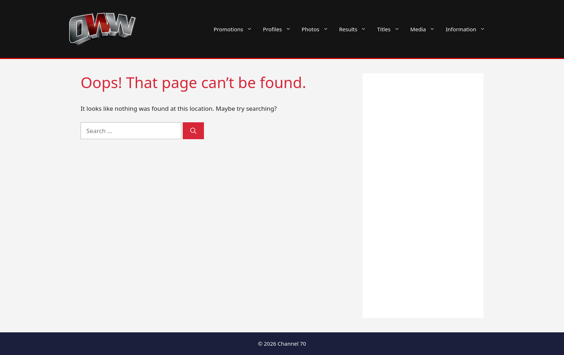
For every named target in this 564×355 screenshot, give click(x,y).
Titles (391, 29)
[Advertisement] (423, 196)
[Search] (193, 131)
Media (425, 29)
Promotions (236, 29)
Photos (318, 29)
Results (355, 29)
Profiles (279, 29)
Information (468, 29)
